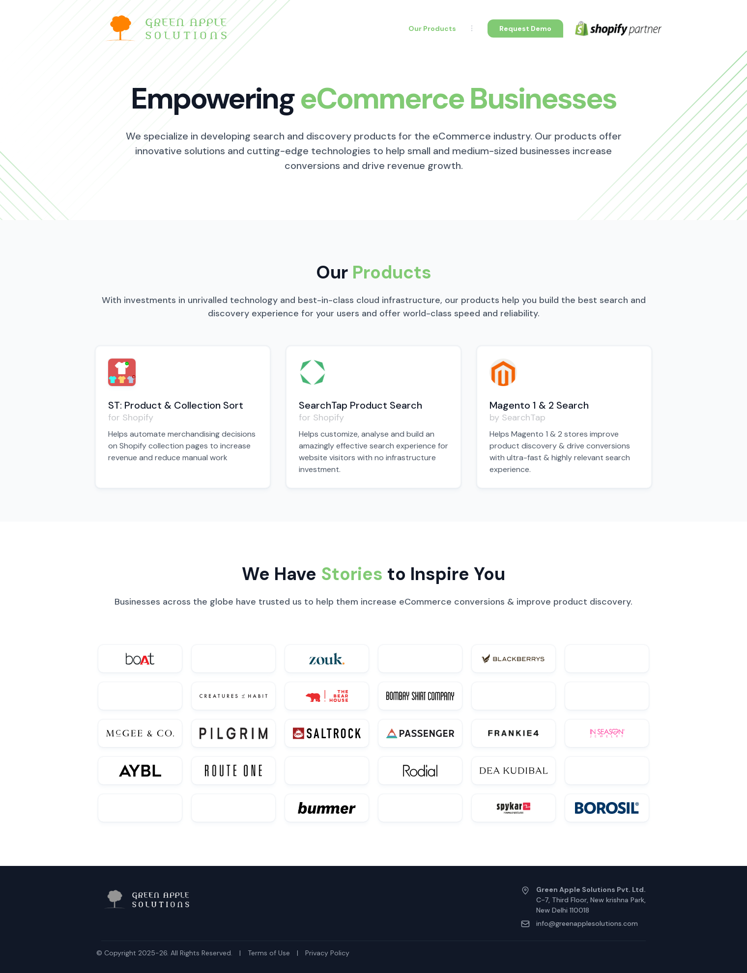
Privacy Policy (327, 952)
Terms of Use (269, 952)
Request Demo (525, 28)
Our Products (432, 28)
